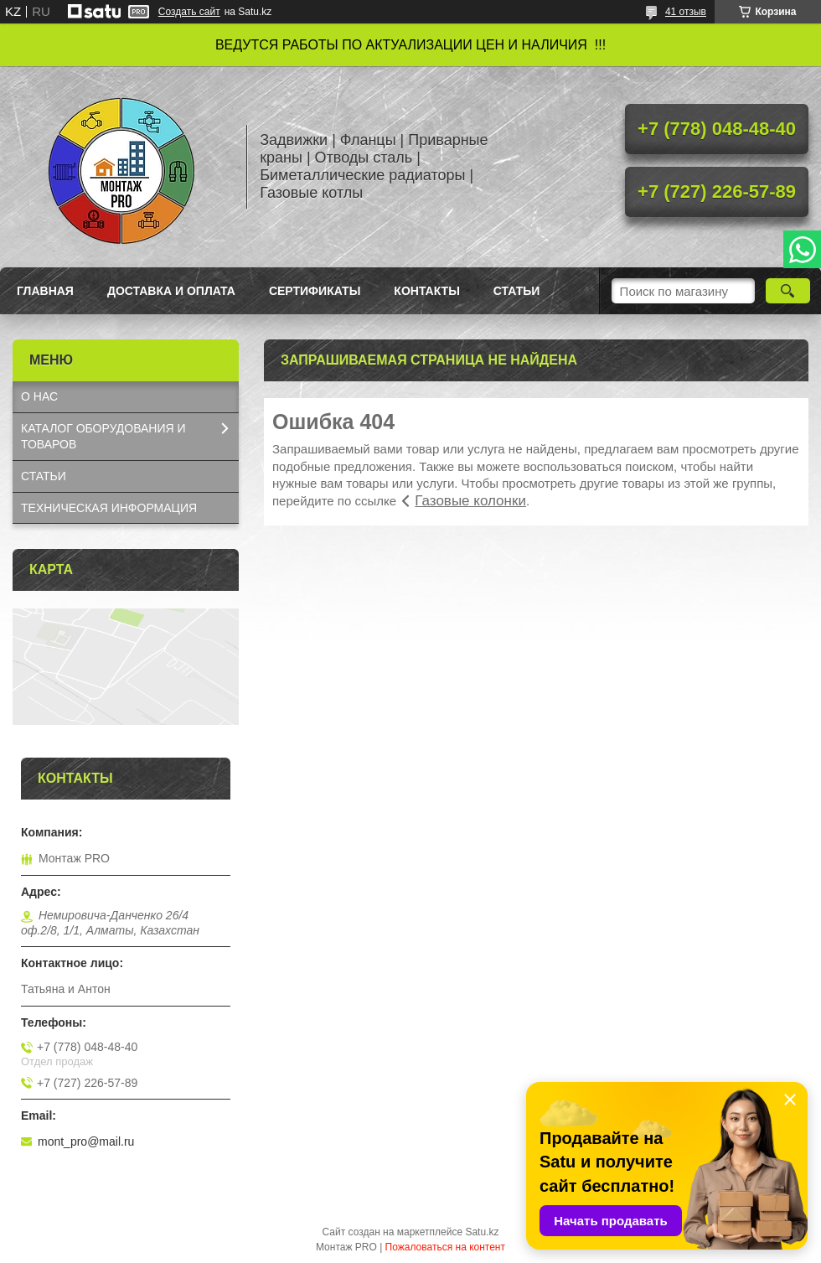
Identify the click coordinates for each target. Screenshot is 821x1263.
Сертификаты (314, 291)
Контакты (426, 291)
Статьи (516, 291)
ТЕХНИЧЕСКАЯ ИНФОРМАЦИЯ (109, 508)
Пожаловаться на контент (445, 1247)
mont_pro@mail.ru (86, 1141)
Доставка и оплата (171, 291)
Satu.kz (481, 1232)
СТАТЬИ (43, 476)
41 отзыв (685, 12)
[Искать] (788, 290)
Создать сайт (189, 12)
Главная (45, 291)
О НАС (39, 396)
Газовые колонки (470, 501)
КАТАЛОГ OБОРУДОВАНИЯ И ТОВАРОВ (103, 436)
